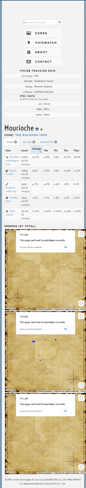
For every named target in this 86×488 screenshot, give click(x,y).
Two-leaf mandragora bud (12, 160)
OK (65, 247)
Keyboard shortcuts (45, 309)
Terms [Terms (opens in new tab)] (82, 309)
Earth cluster (10, 212)
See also (28, 142)
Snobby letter (12, 199)
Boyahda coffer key (11, 188)
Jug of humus (11, 172)
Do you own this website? (31, 247)
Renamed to (49, 142)
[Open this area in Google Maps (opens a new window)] (11, 308)
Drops (12, 142)
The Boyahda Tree (31, 135)
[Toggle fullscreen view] (81, 234)
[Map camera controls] (81, 303)
